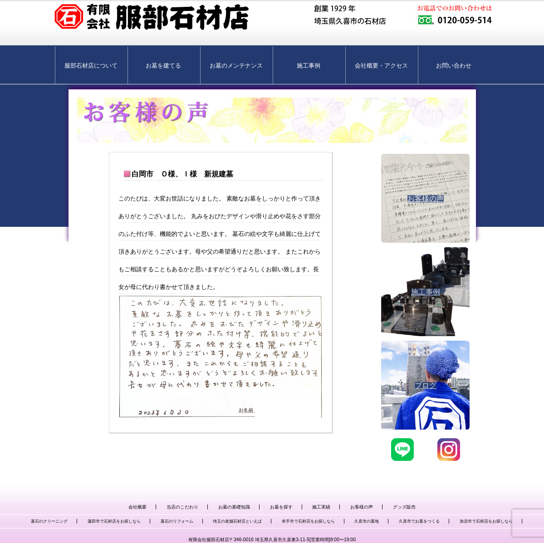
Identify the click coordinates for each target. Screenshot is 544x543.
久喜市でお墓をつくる (419, 521)
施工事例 (308, 65)
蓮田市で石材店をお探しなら (114, 521)
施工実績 (321, 506)
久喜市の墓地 (366, 521)
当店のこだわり (182, 506)
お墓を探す (281, 506)
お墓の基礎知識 (234, 506)
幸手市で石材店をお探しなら (308, 521)
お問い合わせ (453, 65)
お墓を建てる (163, 65)
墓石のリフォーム (177, 521)
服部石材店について (91, 65)
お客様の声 (361, 506)
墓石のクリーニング (49, 521)
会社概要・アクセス (381, 65)
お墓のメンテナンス (236, 65)
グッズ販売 (404, 506)
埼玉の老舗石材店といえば (237, 521)
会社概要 (137, 506)
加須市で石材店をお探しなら (486, 521)
